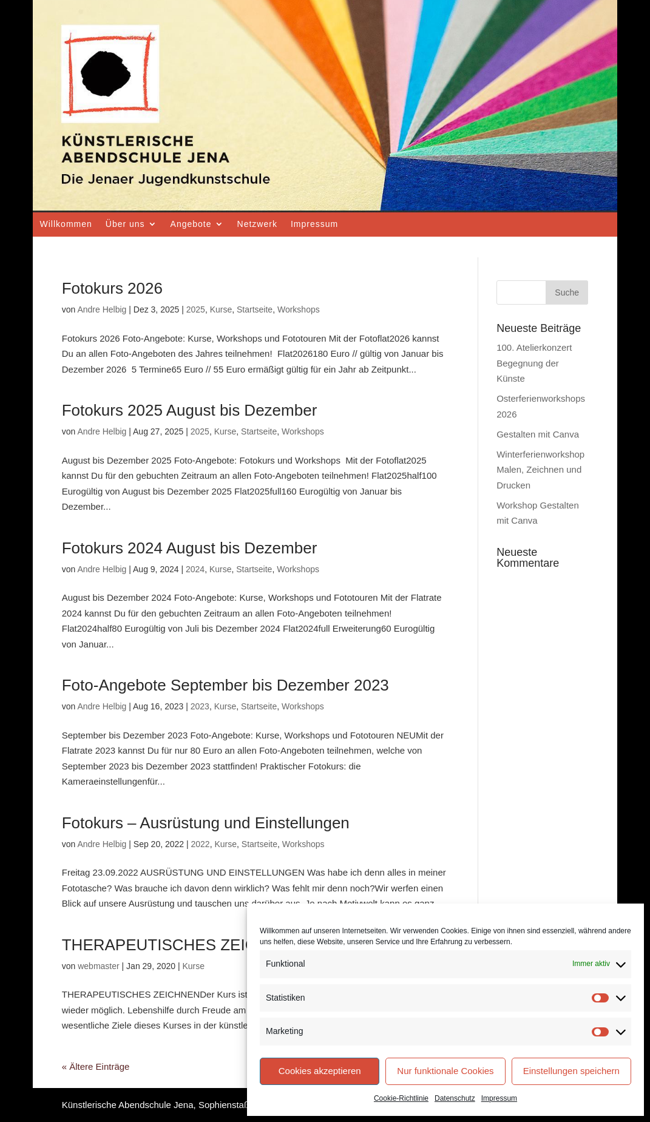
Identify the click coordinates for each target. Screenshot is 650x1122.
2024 (195, 569)
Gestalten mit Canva (537, 434)
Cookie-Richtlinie (401, 1098)
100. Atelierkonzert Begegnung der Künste (534, 363)
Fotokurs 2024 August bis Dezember (189, 548)
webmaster (98, 966)
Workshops (298, 309)
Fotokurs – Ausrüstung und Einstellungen (206, 823)
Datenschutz (455, 1098)
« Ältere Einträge (96, 1066)
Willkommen (66, 224)
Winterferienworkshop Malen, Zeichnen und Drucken (540, 469)
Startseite (255, 309)
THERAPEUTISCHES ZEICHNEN (181, 945)
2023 (200, 706)
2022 (200, 844)
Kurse (221, 309)
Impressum (499, 1098)
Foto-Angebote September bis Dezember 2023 (225, 685)
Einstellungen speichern (571, 1071)
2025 (195, 309)
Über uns (125, 224)
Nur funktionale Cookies (445, 1071)
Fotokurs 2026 (112, 288)
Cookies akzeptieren (320, 1071)
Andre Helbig (101, 309)
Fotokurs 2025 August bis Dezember (189, 410)
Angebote (191, 224)
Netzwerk (257, 224)
